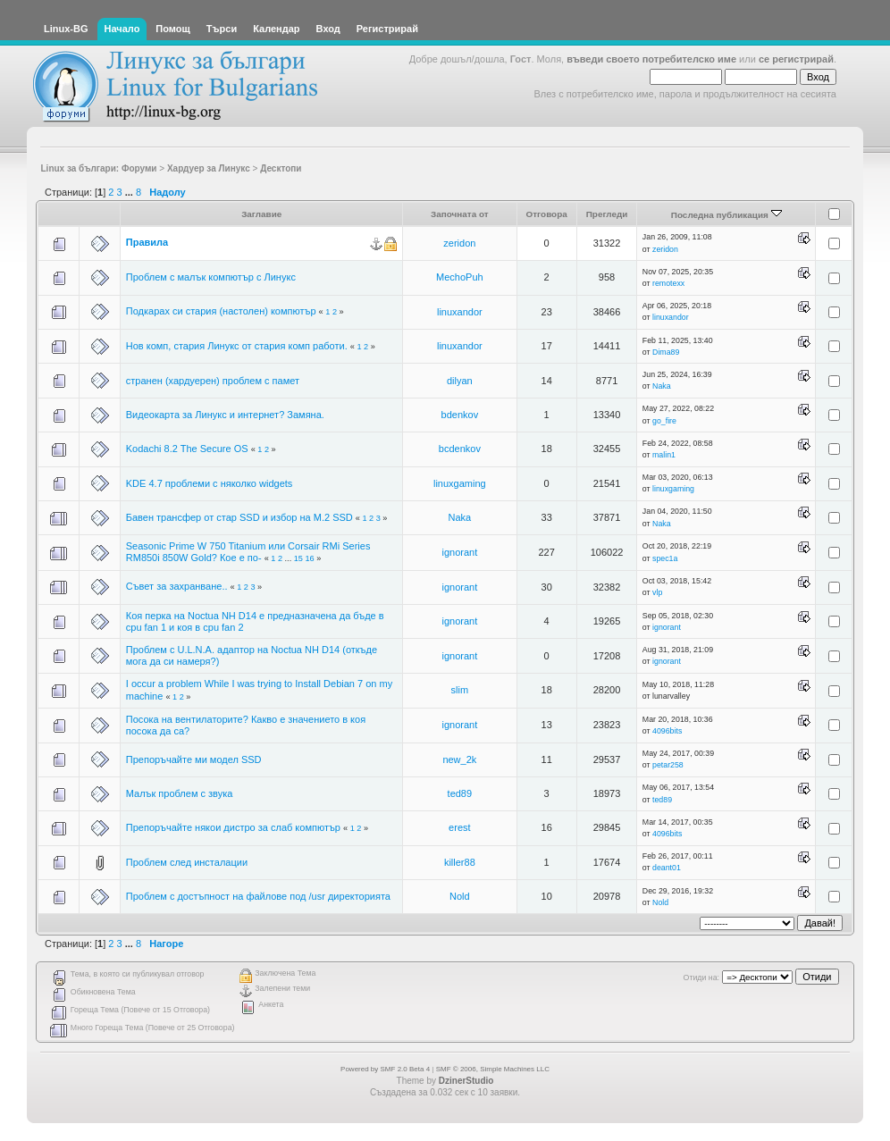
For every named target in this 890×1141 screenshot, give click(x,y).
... (130, 192)
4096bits (667, 730)
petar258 (668, 764)
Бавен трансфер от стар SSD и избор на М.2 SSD (239, 517)
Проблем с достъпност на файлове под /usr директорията (258, 896)
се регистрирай (796, 59)
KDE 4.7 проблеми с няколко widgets (209, 483)
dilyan (460, 380)
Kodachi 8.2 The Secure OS (187, 448)
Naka (661, 386)
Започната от (460, 214)
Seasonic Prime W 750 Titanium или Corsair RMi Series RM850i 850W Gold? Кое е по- (248, 552)
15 (298, 558)
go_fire (664, 420)
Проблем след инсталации (187, 862)
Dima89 (665, 352)
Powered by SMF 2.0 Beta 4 (385, 1069)
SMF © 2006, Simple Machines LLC (493, 1069)
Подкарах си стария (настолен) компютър (221, 311)
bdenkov (460, 414)
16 (309, 558)
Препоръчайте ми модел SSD (194, 759)
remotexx (668, 283)
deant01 (666, 867)
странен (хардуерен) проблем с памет (212, 380)
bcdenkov (460, 448)
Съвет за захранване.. (177, 586)
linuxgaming (459, 483)
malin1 (664, 454)
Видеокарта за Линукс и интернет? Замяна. (225, 414)
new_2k (459, 759)
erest (459, 827)
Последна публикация (726, 215)
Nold (459, 896)
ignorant (459, 552)
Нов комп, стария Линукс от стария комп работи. (237, 345)
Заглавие (261, 214)
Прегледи (607, 214)
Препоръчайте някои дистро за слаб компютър (233, 827)
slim (460, 689)
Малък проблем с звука (179, 793)
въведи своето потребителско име (651, 59)
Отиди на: (701, 977)
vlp (657, 592)
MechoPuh (459, 277)
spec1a (664, 558)
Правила (147, 242)
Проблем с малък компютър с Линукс (211, 277)
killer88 (459, 862)
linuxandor (460, 311)
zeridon (459, 243)
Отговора (546, 214)
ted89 (460, 793)
